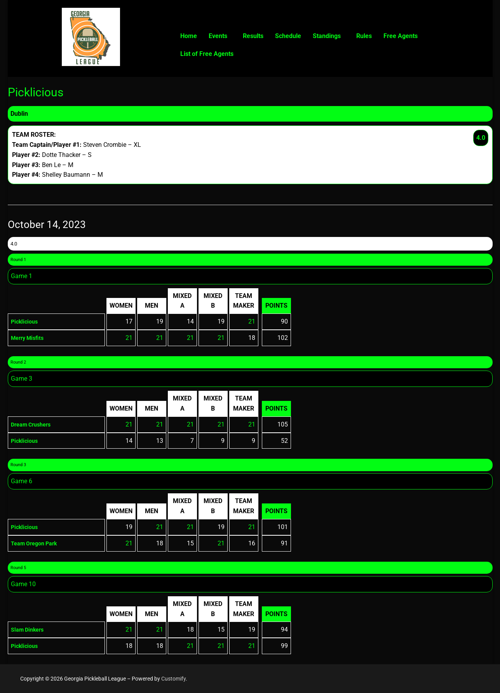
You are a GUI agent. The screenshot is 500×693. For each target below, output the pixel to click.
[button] (220, 36)
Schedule (288, 36)
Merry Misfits (29, 337)
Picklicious (26, 321)
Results (253, 36)
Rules (364, 36)
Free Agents (400, 36)
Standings (327, 36)
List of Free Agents (206, 53)
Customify (173, 679)
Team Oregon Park (37, 543)
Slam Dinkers (29, 629)
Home (188, 36)
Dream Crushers (33, 424)
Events (218, 36)
